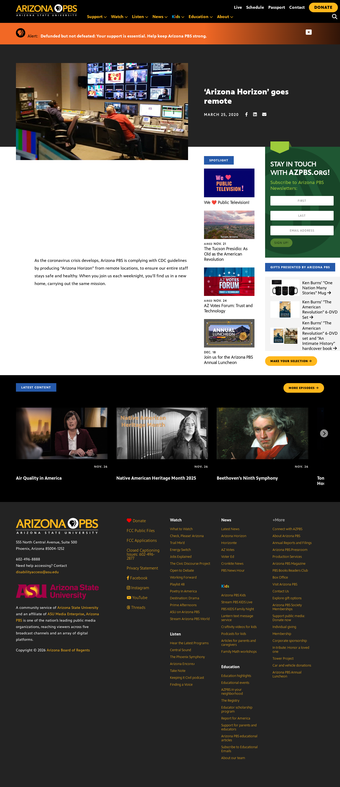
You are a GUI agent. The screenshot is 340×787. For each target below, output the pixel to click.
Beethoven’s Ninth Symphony (247, 478)
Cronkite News (232, 564)
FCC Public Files (141, 530)
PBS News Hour (233, 570)
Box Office (280, 577)
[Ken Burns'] (285, 279)
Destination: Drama (184, 598)
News (160, 16)
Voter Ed (227, 557)
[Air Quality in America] (62, 410)
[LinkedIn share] (257, 114)
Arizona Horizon (233, 536)
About (225, 16)
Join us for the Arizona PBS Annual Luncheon (228, 360)
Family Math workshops (239, 652)
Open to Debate (182, 570)
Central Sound (180, 650)
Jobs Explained (181, 557)
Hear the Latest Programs (189, 643)
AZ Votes (227, 550)
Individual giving (284, 627)
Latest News (230, 529)
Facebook (137, 577)
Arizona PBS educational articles (239, 738)
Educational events (235, 683)
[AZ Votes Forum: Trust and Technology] (229, 270)
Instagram (138, 587)
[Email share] (267, 114)
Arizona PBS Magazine (289, 564)
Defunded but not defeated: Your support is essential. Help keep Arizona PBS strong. (124, 36)
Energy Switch (180, 550)
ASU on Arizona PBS (184, 612)
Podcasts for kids (233, 634)
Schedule (255, 7)
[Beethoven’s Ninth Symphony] (262, 410)
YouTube (137, 597)
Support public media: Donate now (289, 618)
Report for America (235, 718)
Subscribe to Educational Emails (239, 749)
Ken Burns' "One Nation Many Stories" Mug (317, 287)
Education (201, 16)
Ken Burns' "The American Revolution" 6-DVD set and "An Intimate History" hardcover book (320, 335)
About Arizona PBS (286, 536)
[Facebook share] (249, 114)
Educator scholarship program (236, 709)
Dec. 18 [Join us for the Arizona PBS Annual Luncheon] (210, 352)
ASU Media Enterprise (66, 614)
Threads (136, 607)
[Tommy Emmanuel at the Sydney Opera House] (317, 466)
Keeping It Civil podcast (187, 678)
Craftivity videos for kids (239, 627)
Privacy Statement (142, 568)
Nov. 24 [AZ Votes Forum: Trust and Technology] (215, 301)
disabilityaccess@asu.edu (37, 572)
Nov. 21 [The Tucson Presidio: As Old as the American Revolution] (215, 244)
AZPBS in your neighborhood (232, 692)
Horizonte (229, 543)
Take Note (177, 671)
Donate (136, 520)
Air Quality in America (39, 478)
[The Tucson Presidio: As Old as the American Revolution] (229, 213)
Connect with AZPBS (287, 529)
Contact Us (281, 591)
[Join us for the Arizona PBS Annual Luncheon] (229, 321)
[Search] (333, 16)
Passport (276, 7)
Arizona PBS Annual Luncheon (287, 674)
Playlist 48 (177, 584)
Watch (119, 16)
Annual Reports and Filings (292, 543)
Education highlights (236, 676)
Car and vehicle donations (292, 665)
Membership (282, 634)
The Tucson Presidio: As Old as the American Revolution (226, 254)
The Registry (230, 700)
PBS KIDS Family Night (237, 609)
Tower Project (283, 658)
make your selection (291, 361)
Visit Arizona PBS (285, 584)
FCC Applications (142, 540)
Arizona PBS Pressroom (290, 550)
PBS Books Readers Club (290, 570)
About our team (233, 758)
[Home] (69, 10)
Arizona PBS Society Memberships (287, 607)
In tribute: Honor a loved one (291, 650)
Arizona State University (77, 607)
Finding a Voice (181, 685)
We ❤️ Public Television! (226, 202)
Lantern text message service (237, 618)
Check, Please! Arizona (187, 536)
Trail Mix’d (177, 543)
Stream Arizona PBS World (190, 619)
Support (97, 16)
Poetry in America (183, 591)
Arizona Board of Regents (68, 650)
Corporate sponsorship (290, 641)
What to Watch (181, 529)
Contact (297, 7)
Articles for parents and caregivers (238, 643)
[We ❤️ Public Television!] (229, 171)
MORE (304, 388)
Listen (140, 16)
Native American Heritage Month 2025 (156, 478)
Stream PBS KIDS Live (236, 602)
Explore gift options (287, 598)
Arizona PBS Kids (233, 595)
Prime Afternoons (183, 605)
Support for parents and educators (239, 727)
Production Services (287, 557)
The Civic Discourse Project (190, 564)
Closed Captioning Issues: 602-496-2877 (143, 554)
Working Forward (183, 577)
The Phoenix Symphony (187, 657)
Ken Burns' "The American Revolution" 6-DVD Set (320, 309)
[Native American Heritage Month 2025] (162, 410)
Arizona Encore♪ (182, 664)
